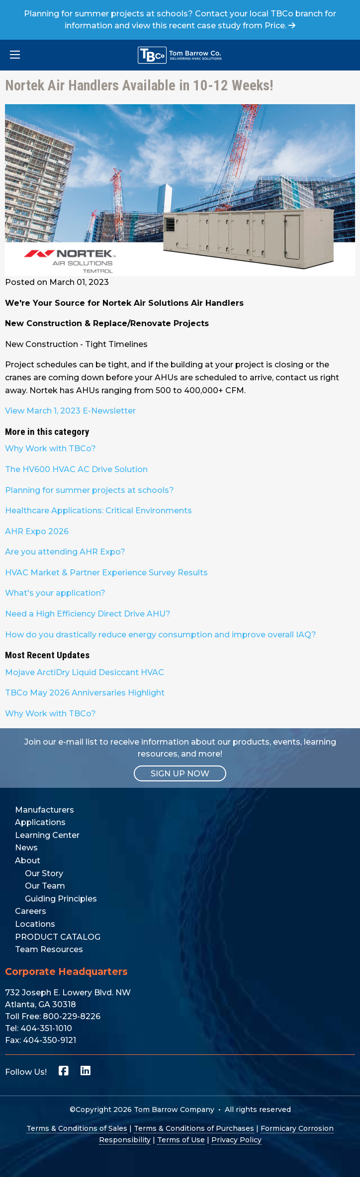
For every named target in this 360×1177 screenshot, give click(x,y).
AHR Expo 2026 (37, 531)
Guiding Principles (61, 898)
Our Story (44, 873)
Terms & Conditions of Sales (76, 1128)
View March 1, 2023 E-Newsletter (70, 410)
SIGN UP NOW (180, 773)
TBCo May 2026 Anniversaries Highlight (85, 692)
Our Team (45, 886)
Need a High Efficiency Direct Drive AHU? (88, 614)
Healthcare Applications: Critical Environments (98, 510)
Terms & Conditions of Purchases (194, 1128)
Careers (30, 911)
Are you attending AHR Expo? (65, 551)
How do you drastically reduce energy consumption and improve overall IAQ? (160, 634)
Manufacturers (44, 810)
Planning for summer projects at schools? (89, 490)
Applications (40, 822)
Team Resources (49, 949)
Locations (35, 924)
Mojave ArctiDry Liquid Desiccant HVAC (84, 672)
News (26, 847)
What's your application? (55, 593)
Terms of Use (181, 1139)
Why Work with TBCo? (50, 448)
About (27, 860)
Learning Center (47, 835)
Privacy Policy (236, 1139)
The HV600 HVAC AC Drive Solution (76, 469)
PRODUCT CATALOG (57, 937)
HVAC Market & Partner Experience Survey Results (106, 572)
